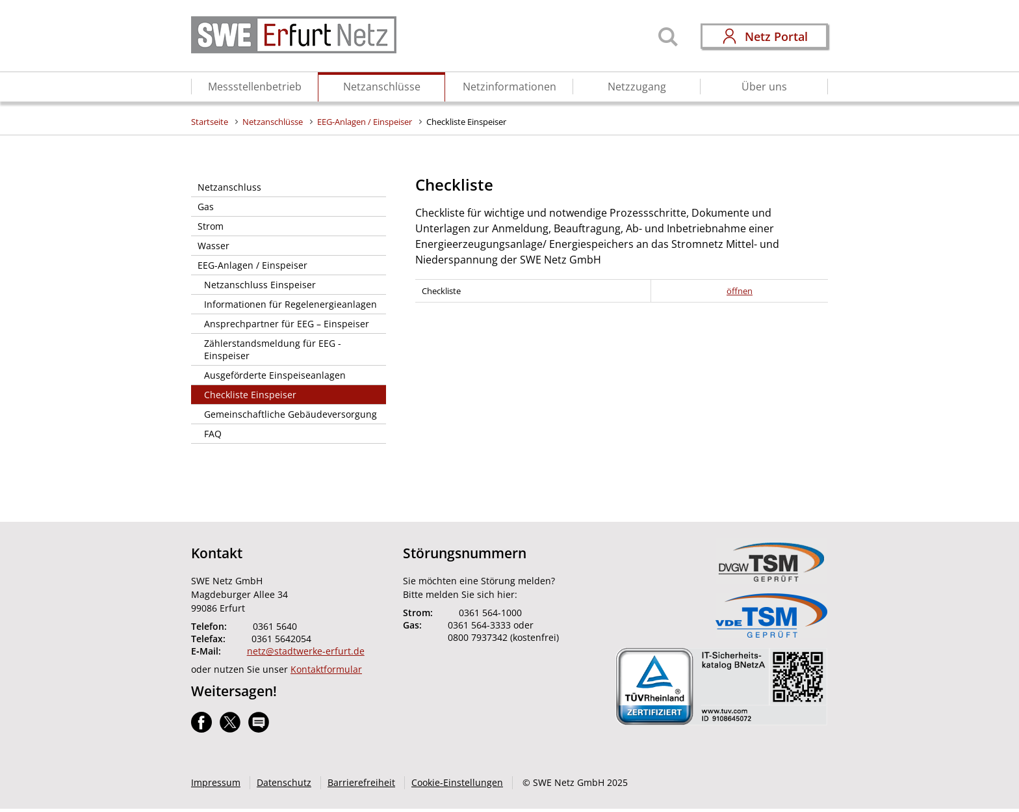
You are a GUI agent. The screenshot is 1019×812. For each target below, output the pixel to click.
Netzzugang (637, 86)
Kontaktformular (326, 669)
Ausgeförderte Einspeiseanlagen (275, 375)
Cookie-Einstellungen (457, 782)
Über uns (764, 86)
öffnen (740, 291)
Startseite (209, 122)
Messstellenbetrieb (255, 86)
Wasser (213, 245)
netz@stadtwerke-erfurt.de (306, 651)
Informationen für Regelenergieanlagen (290, 304)
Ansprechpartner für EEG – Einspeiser (286, 324)
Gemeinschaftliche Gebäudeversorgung (290, 414)
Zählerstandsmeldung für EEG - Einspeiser (272, 349)
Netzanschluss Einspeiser (260, 284)
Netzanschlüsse (381, 86)
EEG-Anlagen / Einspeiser (364, 122)
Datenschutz (284, 782)
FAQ (213, 433)
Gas (206, 206)
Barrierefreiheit (361, 782)
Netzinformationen (509, 86)
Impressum (215, 782)
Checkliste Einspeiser (466, 122)
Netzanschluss (229, 187)
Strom (211, 226)
